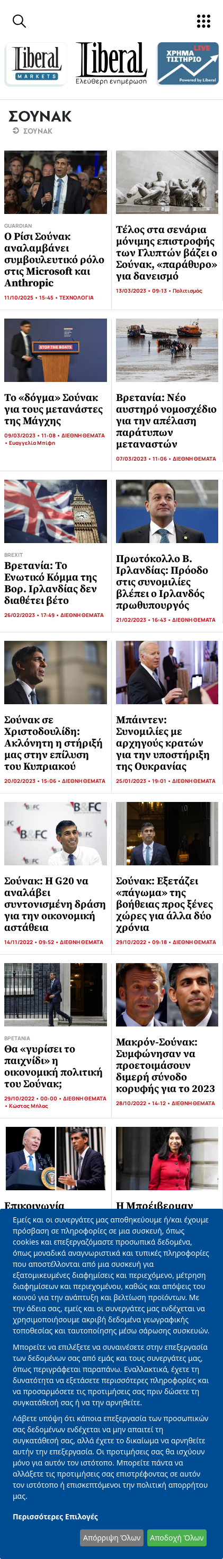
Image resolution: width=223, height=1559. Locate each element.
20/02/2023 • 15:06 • (33, 781)
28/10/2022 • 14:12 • (144, 1103)
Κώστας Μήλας (28, 1105)
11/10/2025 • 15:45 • (31, 297)
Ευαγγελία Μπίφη (32, 442)
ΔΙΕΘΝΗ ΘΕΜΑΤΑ (83, 435)
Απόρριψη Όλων (111, 1538)
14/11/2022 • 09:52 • (32, 942)
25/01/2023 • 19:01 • (144, 781)
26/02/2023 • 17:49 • (32, 615)
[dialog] (111, 1384)
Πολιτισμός (187, 290)
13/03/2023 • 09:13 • (144, 290)
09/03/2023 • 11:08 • (32, 435)
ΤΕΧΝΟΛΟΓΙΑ (76, 297)
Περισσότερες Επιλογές (55, 1516)
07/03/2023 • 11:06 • (144, 458)
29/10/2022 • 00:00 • (33, 1098)
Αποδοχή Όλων (176, 1538)
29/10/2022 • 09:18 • (144, 942)
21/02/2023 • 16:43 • (144, 619)
